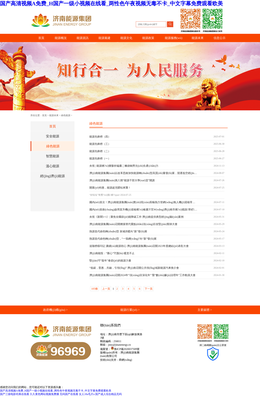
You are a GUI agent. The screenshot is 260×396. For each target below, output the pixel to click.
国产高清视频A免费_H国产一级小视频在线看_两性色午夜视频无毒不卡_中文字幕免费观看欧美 (111, 3)
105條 (94, 288)
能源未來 (54, 115)
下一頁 (149, 288)
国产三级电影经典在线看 (14, 394)
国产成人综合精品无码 (108, 394)
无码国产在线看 (69, 394)
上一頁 (106, 288)
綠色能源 (65, 115)
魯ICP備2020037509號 (125, 349)
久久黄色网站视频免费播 (44, 394)
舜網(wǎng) (125, 359)
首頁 (41, 38)
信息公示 (220, 38)
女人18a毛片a (87, 394)
